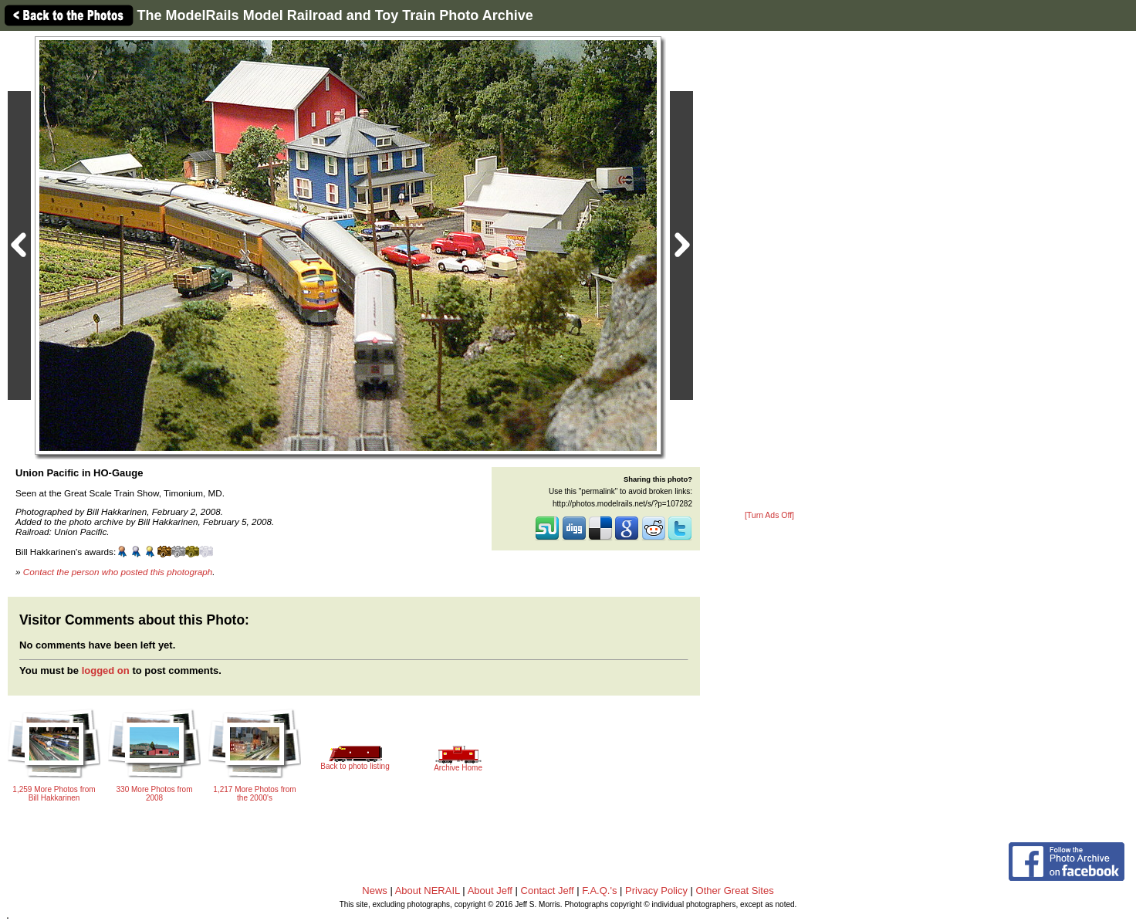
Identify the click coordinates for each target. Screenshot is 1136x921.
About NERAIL (427, 890)
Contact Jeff (547, 890)
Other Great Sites (735, 890)
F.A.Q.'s (599, 890)
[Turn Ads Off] (769, 515)
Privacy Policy (656, 890)
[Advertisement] (769, 271)
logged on (106, 670)
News (374, 890)
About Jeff (490, 890)
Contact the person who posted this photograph (118, 572)
